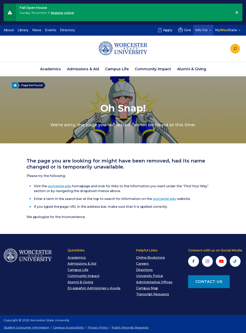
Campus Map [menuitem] (147, 288)
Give (184, 30)
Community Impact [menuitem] (153, 69)
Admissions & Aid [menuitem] (83, 69)
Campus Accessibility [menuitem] (68, 327)
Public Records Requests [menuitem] (130, 327)
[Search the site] (235, 49)
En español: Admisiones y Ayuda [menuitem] (94, 288)
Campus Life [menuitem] (117, 69)
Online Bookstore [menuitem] (150, 258)
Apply (164, 30)
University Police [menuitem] (149, 276)
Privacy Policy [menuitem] (98, 327)
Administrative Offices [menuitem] (154, 282)
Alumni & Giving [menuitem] (191, 69)
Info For (203, 30)
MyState (228, 30)
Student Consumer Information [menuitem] (26, 327)
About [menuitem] (9, 30)
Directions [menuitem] (144, 270)
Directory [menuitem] (67, 30)
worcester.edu (59, 186)
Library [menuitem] (23, 30)
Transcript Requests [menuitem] (152, 294)
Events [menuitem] (50, 30)
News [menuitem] (36, 30)
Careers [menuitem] (142, 264)
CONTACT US (208, 281)
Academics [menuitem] (50, 69)
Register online (62, 13)
